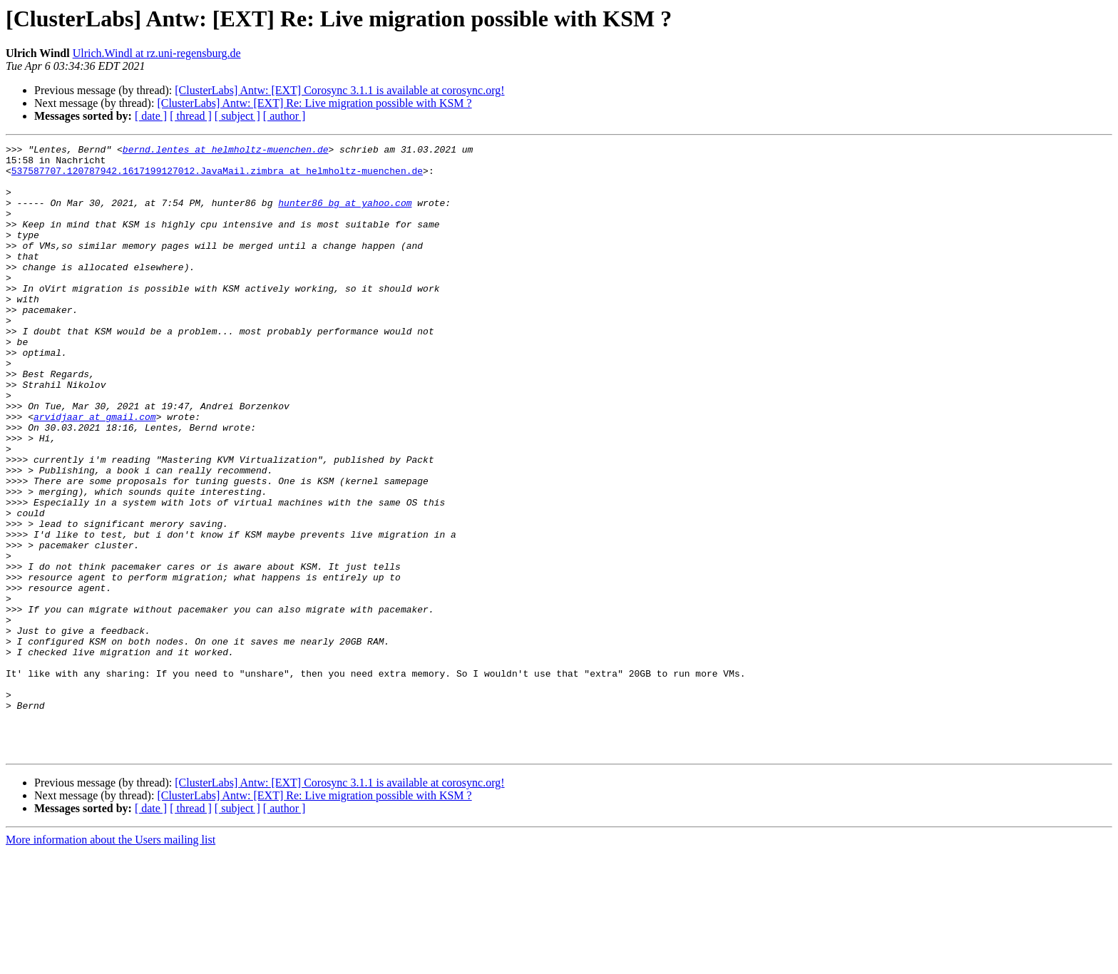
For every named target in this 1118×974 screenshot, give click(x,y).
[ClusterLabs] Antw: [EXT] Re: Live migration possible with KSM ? (314, 103)
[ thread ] (191, 116)
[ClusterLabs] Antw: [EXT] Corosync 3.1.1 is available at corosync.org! (339, 90)
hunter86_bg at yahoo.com (344, 215)
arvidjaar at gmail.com (95, 472)
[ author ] (284, 116)
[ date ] (151, 116)
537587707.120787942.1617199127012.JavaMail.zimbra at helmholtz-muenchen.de (217, 176)
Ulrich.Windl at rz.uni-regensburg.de (157, 53)
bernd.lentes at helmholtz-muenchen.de (226, 151)
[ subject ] (237, 116)
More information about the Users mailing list (110, 961)
